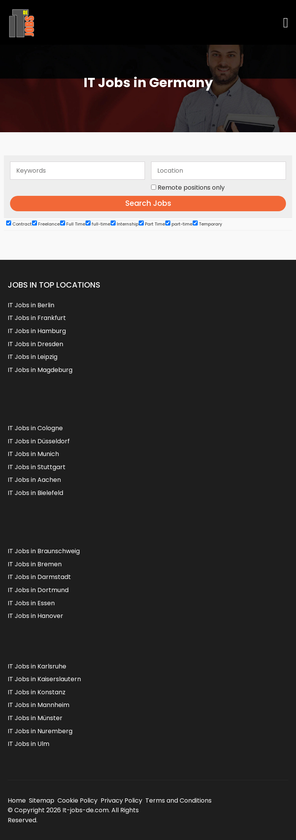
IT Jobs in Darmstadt (39, 576)
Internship (124, 224)
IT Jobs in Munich (33, 453)
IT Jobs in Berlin (31, 305)
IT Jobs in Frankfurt (37, 317)
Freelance (46, 224)
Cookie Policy (77, 800)
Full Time (72, 224)
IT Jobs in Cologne (35, 428)
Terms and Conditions (178, 800)
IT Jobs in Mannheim (38, 704)
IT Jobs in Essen (31, 603)
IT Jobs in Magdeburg (40, 369)
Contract (19, 224)
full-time (98, 224)
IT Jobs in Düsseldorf (39, 441)
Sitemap (41, 800)
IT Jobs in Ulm (28, 743)
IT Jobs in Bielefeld (35, 492)
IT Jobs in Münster (35, 718)
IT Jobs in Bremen (35, 564)
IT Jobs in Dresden (35, 344)
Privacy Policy (121, 800)
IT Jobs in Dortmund (38, 590)
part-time (178, 224)
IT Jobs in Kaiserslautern (44, 679)
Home (17, 800)
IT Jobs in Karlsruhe (37, 666)
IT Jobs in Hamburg (37, 331)
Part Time (152, 224)
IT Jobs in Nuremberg (40, 731)
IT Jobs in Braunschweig (44, 551)
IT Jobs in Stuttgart (37, 467)
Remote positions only (191, 187)
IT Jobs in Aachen (34, 479)
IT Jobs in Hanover (35, 615)
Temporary (207, 224)
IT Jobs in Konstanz (37, 692)
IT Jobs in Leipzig (32, 356)
